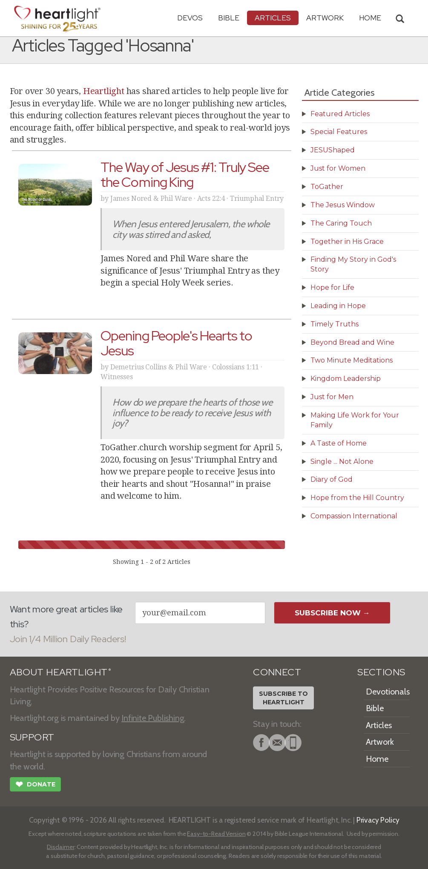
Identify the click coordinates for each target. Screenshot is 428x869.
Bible (228, 18)
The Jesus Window (342, 205)
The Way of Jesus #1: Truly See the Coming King (185, 174)
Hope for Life (332, 287)
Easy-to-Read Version (216, 834)
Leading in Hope (338, 306)
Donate (35, 785)
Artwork (325, 18)
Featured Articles (340, 114)
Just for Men (331, 397)
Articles (273, 18)
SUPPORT (32, 737)
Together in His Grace (347, 241)
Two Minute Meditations (351, 360)
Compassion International (353, 516)
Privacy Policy (377, 819)
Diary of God (331, 479)
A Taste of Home (338, 443)
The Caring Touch (341, 223)
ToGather (326, 187)
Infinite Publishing (152, 718)
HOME (370, 18)
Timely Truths (334, 324)
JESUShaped (332, 150)
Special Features (338, 132)
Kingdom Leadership (345, 378)
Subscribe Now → (332, 613)
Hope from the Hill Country (357, 498)
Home (377, 759)
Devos (190, 18)
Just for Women (337, 168)
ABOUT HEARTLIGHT (60, 672)
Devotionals (388, 691)
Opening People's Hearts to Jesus (176, 343)
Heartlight (103, 91)
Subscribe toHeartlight (283, 698)
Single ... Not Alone (341, 461)
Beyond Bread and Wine (352, 342)
